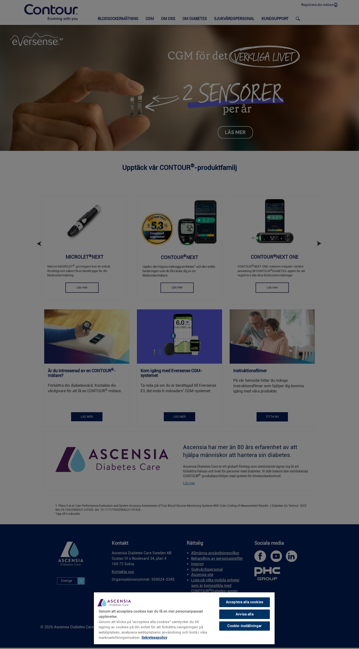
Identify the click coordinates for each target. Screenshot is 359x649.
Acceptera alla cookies (244, 602)
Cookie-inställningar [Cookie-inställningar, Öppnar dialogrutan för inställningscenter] (244, 626)
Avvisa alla (244, 614)
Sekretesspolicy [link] (154, 637)
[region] (184, 618)
